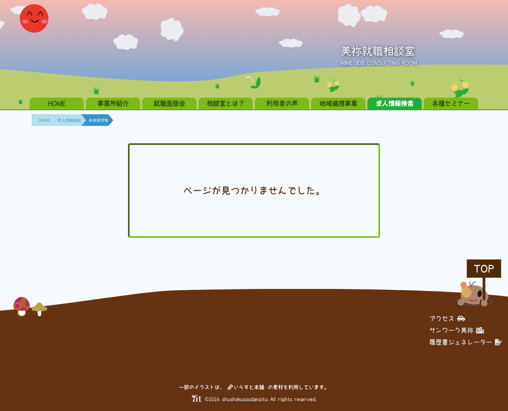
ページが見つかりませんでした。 (254, 190)
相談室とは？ (226, 103)
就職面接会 (169, 103)
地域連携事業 (338, 103)
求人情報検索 (394, 103)
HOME (57, 103)
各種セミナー (451, 103)
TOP (484, 269)
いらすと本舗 (246, 387)
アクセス (447, 318)
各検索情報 (98, 120)
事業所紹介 (113, 103)
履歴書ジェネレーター (465, 342)
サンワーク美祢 (456, 330)
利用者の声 (282, 103)
